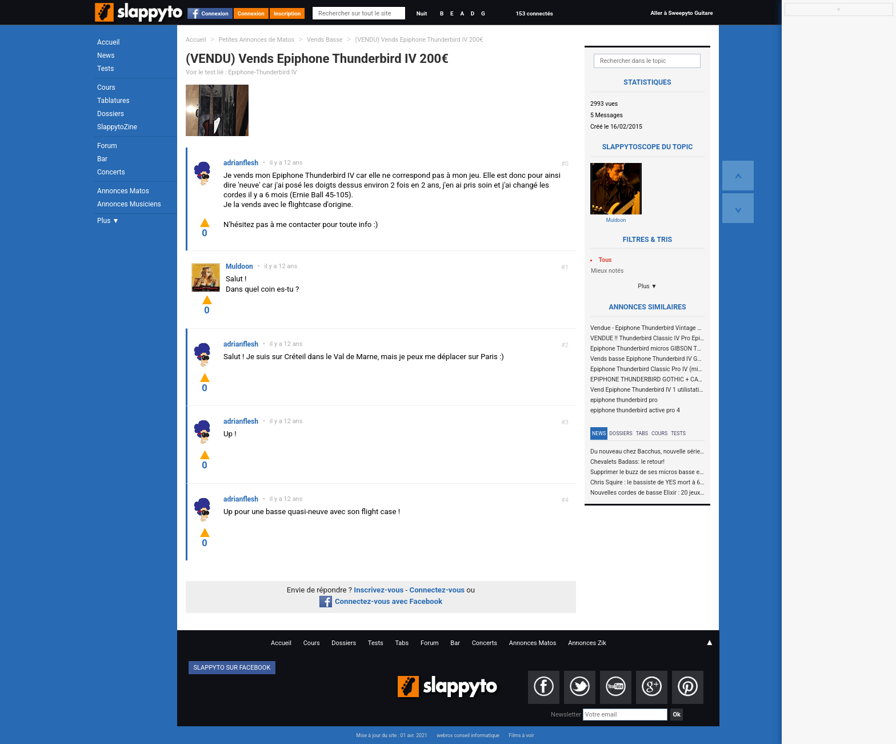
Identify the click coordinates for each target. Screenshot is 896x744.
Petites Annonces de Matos (256, 39)
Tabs (642, 433)
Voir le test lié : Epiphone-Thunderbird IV (241, 72)
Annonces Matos (123, 191)
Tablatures (113, 101)
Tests (105, 69)
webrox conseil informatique (468, 735)
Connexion (215, 13)
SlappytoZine (117, 127)
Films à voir (521, 735)
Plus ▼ (108, 221)
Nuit (422, 13)
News (105, 55)
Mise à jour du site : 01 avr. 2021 (391, 735)
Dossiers (110, 114)
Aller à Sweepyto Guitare (681, 13)
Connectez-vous (437, 590)
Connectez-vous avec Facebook (380, 601)
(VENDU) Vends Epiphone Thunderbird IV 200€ (419, 39)
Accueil (108, 42)
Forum (107, 146)
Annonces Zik (587, 643)
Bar (102, 159)
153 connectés (534, 13)
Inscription (287, 13)
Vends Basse (325, 39)
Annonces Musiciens (129, 204)
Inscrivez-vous (378, 590)
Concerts (111, 172)
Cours (106, 87)
